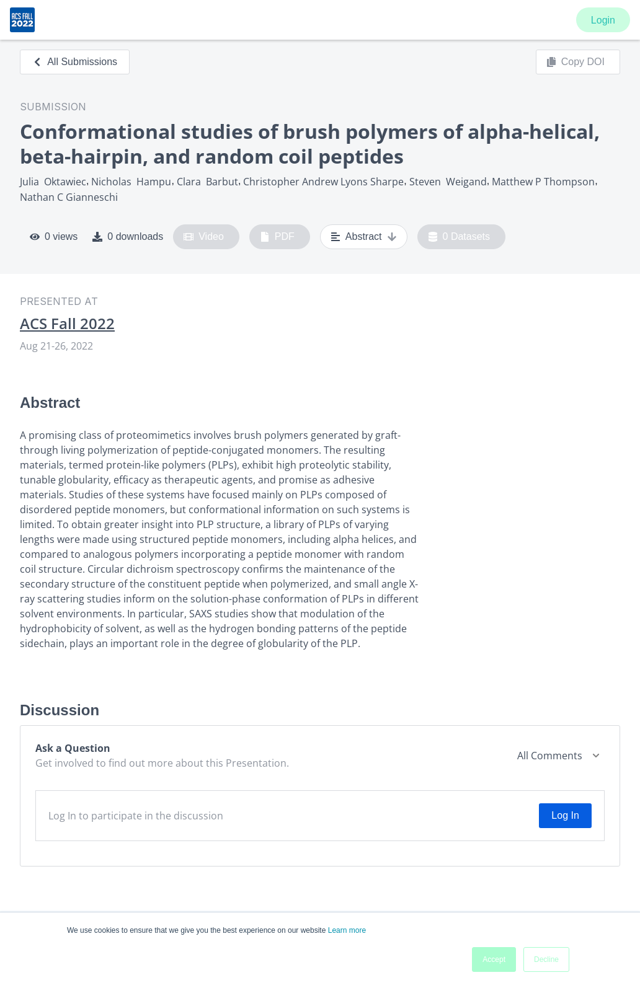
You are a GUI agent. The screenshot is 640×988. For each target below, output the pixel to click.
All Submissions (74, 61)
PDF (277, 237)
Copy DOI (575, 62)
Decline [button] (546, 959)
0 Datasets (459, 237)
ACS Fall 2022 (67, 323)
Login (603, 20)
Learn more (347, 930)
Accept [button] (493, 959)
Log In (565, 815)
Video (204, 237)
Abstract (364, 237)
